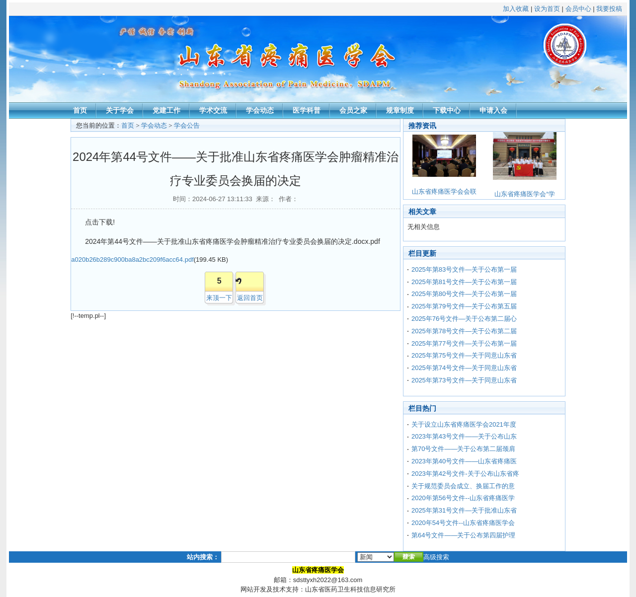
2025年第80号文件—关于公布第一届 (464, 294)
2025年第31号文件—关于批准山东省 (464, 510)
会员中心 (578, 8)
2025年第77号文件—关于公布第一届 (464, 343)
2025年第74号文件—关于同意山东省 (464, 368)
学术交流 (213, 110)
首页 (80, 110)
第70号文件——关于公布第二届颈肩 (463, 448)
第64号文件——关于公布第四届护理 (463, 535)
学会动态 (260, 110)
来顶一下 (219, 297)
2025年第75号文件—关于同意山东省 (464, 355)
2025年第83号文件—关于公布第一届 (464, 269)
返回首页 (250, 297)
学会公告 (187, 125)
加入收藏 (516, 8)
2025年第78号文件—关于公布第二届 (464, 331)
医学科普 (306, 110)
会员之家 (353, 110)
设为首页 (547, 8)
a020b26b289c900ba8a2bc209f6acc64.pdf (132, 259)
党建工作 (166, 110)
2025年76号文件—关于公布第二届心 (464, 318)
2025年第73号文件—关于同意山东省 (464, 380)
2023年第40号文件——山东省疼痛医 (464, 461)
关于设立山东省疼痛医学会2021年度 (463, 424)
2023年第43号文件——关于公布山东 (464, 436)
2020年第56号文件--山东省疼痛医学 (463, 498)
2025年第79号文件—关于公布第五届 (464, 306)
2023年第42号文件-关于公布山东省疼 (465, 473)
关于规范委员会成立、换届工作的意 (463, 486)
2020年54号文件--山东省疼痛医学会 (463, 522)
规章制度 (400, 110)
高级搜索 (436, 557)
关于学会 (120, 110)
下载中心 (447, 110)
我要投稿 (609, 8)
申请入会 (493, 110)
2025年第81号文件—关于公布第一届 (464, 282)
